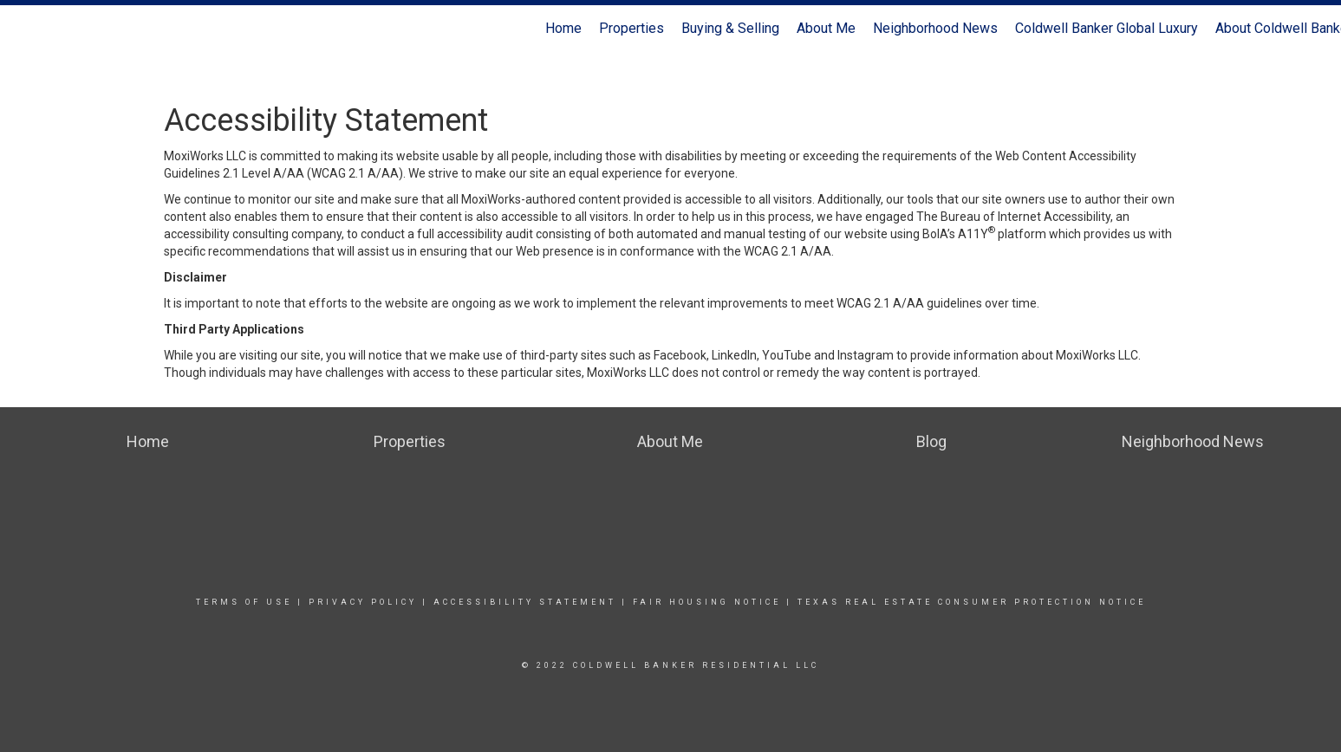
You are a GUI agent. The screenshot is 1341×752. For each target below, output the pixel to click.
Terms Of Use (244, 602)
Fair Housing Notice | (712, 602)
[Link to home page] (22, 28)
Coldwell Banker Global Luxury (1106, 28)
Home (563, 28)
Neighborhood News (935, 28)
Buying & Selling (730, 28)
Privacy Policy (363, 602)
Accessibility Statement (524, 602)
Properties (631, 28)
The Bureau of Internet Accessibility (1013, 217)
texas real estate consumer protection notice (969, 602)
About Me (826, 28)
